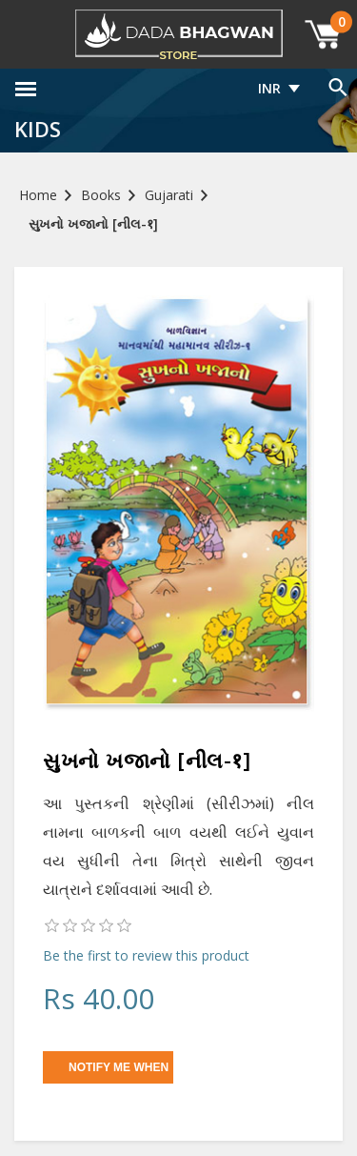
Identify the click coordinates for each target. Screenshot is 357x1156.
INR (269, 88)
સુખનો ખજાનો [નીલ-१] (93, 223)
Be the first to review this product (146, 955)
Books (101, 195)
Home (38, 195)
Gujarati (169, 195)
